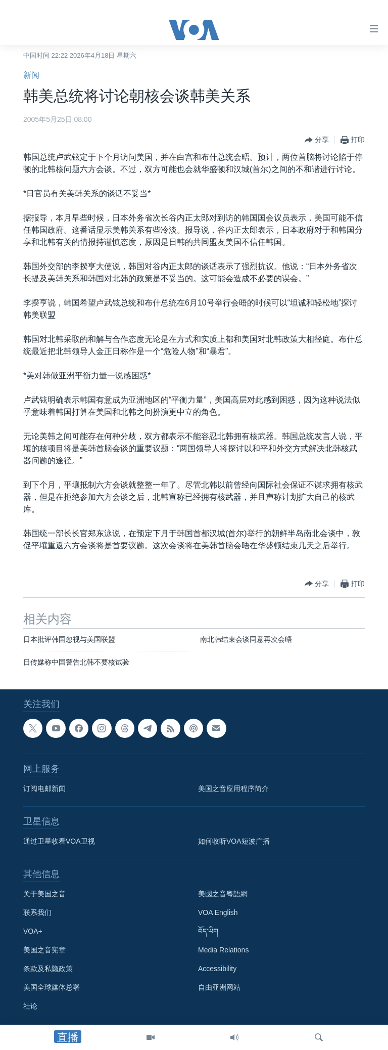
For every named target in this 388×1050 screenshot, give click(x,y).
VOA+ (32, 932)
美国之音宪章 (44, 950)
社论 (30, 1006)
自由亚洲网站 (219, 988)
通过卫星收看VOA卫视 (59, 842)
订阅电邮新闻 (44, 789)
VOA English (218, 913)
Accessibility (217, 969)
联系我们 (37, 913)
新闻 (31, 75)
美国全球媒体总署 (51, 988)
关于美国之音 (44, 894)
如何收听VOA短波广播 (234, 842)
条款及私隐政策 (48, 969)
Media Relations (223, 950)
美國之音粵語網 (223, 894)
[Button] (317, 140)
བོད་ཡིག (208, 932)
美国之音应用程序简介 (233, 789)
